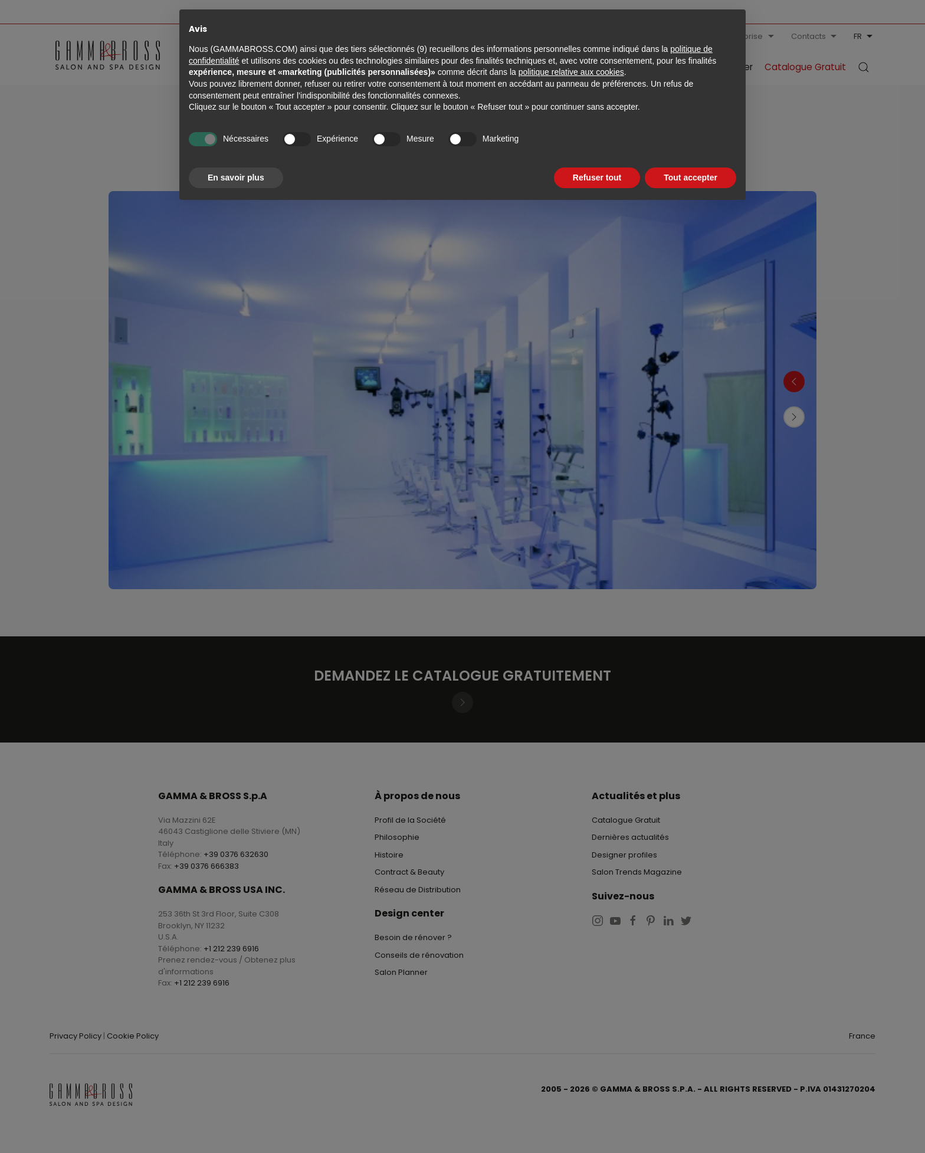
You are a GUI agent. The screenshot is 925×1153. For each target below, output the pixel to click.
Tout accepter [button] (690, 177)
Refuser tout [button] (597, 177)
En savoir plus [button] (236, 177)
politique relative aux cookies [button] (571, 72)
